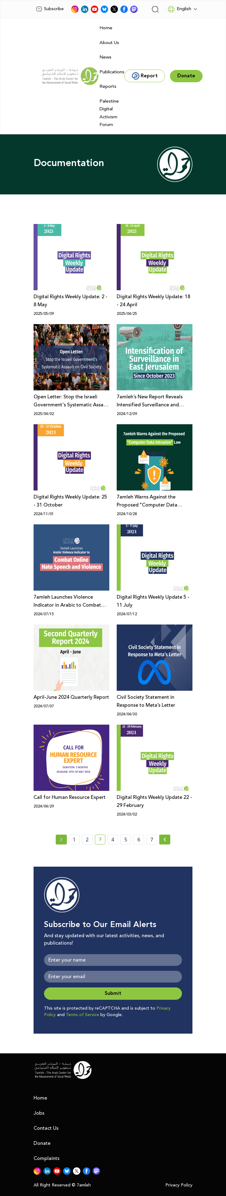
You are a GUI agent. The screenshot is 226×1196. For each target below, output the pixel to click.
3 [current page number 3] (102, 840)
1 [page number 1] (74, 839)
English (179, 9)
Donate (42, 1143)
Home (105, 27)
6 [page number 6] (138, 839)
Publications (111, 71)
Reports (107, 86)
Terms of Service (82, 1014)
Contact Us (46, 1128)
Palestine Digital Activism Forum (109, 113)
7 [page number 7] (151, 839)
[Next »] (164, 839)
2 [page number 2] (87, 839)
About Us (109, 42)
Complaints (46, 1158)
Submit (113, 993)
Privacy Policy (178, 1185)
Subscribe (50, 9)
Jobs (39, 1113)
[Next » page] (164, 839)
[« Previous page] (61, 839)
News (105, 57)
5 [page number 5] (125, 839)
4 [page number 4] (112, 839)
